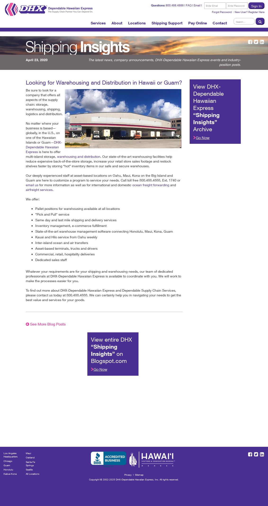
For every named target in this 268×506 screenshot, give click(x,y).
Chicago (8, 461)
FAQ (189, 5)
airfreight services (39, 190)
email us (32, 185)
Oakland (30, 457)
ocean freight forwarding (150, 185)
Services (98, 23)
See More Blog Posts (46, 324)
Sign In (256, 6)
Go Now (201, 137)
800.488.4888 (175, 5)
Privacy (128, 474)
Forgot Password (222, 12)
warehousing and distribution (78, 156)
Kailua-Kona (10, 473)
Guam (7, 465)
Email (197, 5)
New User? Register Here (249, 12)
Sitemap (139, 474)
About (117, 23)
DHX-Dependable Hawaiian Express (44, 147)
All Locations (32, 473)
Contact (220, 23)
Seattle (29, 469)
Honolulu (8, 469)
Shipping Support (167, 23)
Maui (28, 453)
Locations (137, 23)
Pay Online (197, 23)
